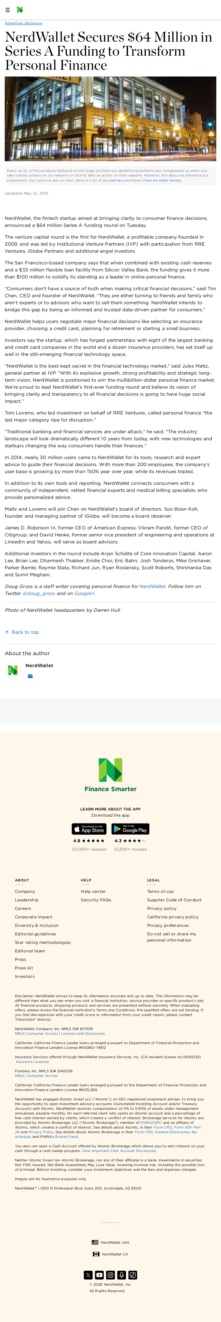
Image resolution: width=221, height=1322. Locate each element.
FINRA (146, 1122)
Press (20, 959)
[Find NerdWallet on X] (88, 1275)
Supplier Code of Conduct (174, 900)
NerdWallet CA (110, 1254)
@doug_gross (38, 593)
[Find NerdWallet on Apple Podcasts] (121, 1275)
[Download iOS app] (89, 829)
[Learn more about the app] (110, 809)
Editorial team (30, 951)
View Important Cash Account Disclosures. (119, 1150)
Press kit (24, 968)
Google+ (84, 593)
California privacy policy (173, 917)
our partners (113, 180)
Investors (25, 976)
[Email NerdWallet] (30, 676)
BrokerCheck (66, 1136)
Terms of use (160, 891)
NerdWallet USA (110, 1242)
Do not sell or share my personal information (171, 937)
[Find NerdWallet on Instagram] (110, 1275)
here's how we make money (156, 180)
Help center (93, 891)
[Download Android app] (130, 829)
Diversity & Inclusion (37, 925)
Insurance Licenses (32, 1061)
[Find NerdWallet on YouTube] (99, 1275)
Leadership (26, 900)
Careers (23, 908)
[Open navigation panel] (7, 9)
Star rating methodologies (43, 942)
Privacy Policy (41, 1132)
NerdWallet (152, 586)
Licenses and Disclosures (83, 1033)
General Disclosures (172, 1132)
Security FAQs (96, 900)
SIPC (158, 1122)
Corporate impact (33, 917)
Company (25, 891)
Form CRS (163, 1127)
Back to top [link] (25, 632)
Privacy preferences (168, 925)
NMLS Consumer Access (36, 1033)
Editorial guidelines (35, 934)
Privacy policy (162, 908)
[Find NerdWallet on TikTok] (132, 1275)
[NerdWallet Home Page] (21, 9)
